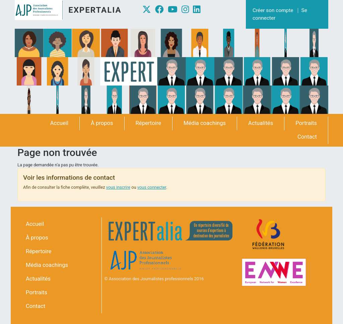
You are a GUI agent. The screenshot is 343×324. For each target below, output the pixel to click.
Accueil (59, 123)
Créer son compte (273, 10)
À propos (102, 123)
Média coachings (205, 123)
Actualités (260, 123)
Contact (307, 137)
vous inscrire (118, 187)
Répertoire (148, 123)
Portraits (306, 123)
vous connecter (151, 187)
